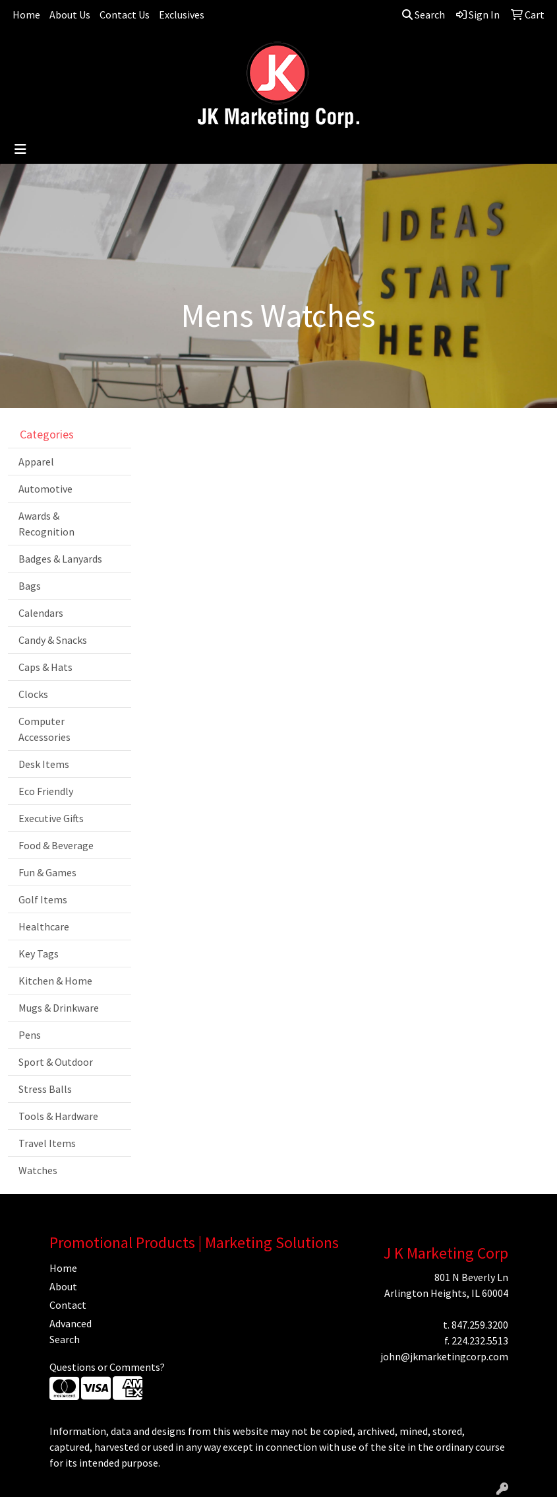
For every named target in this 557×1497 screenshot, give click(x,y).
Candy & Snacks (52, 639)
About (63, 1286)
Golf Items (42, 899)
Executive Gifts (51, 818)
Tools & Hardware (58, 1116)
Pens (29, 1034)
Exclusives (181, 14)
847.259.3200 (480, 1324)
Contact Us (125, 14)
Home (26, 14)
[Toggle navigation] (20, 149)
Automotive (45, 488)
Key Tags (38, 953)
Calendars (40, 612)
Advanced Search (70, 1331)
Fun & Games (47, 872)
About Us (69, 14)
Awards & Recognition (46, 523)
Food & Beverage (56, 845)
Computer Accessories (44, 729)
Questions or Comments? (107, 1367)
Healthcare (43, 926)
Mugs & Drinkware (58, 1007)
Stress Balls (45, 1089)
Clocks (33, 694)
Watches (37, 1170)
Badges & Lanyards (60, 558)
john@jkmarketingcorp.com (444, 1356)
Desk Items (43, 764)
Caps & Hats (45, 667)
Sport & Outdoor (55, 1061)
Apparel (36, 461)
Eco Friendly (45, 791)
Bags (29, 585)
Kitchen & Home (55, 980)
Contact (67, 1304)
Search (423, 14)
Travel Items (47, 1143)
